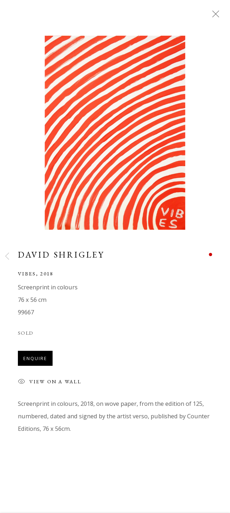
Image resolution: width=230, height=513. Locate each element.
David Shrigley (61, 255)
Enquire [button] (35, 360)
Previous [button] (7, 256)
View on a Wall (49, 383)
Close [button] (214, 16)
